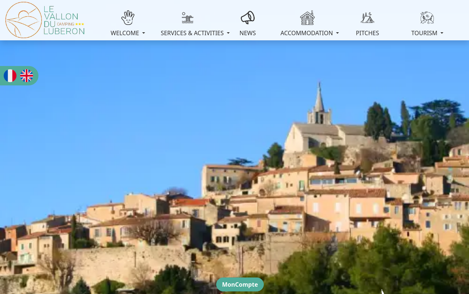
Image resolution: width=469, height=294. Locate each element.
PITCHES (367, 23)
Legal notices (182, 261)
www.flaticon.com (320, 268)
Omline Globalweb (196, 268)
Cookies (251, 261)
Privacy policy (219, 261)
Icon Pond (272, 268)
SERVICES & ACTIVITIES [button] (189, 23)
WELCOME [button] (126, 23)
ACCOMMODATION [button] (308, 23)
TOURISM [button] (425, 23)
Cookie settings (284, 261)
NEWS (247, 23)
